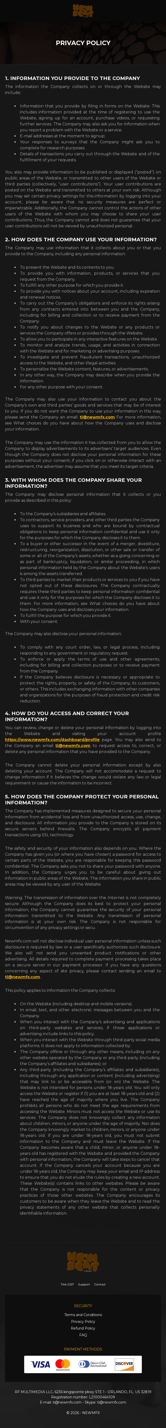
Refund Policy (83, 1328)
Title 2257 (67, 1284)
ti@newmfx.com (97, 417)
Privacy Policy (83, 1321)
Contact (100, 1284)
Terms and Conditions (83, 1315)
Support (84, 1284)
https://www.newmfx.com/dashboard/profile (52, 739)
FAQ (83, 1335)
